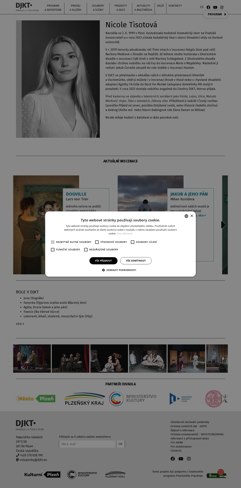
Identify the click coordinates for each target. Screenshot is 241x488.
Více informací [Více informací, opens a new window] (125, 233)
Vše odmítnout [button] (136, 260)
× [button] (191, 215)
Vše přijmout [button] (103, 260)
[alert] (120, 244)
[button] (120, 270)
